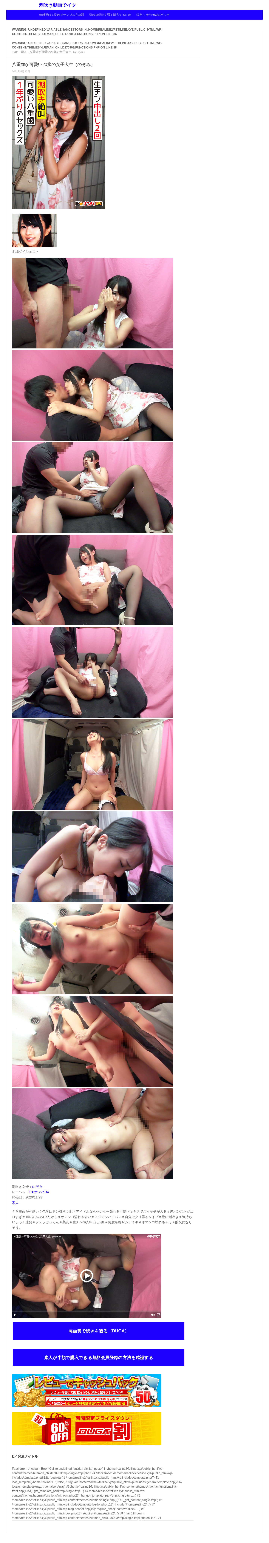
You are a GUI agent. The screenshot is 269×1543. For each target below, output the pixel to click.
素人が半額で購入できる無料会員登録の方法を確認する (98, 1357)
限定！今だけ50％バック (153, 14)
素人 (15, 1203)
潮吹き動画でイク (57, 5)
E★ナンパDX (39, 1192)
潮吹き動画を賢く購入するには (110, 14)
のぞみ (37, 1187)
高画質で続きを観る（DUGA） (98, 1330)
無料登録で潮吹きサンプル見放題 (61, 14)
